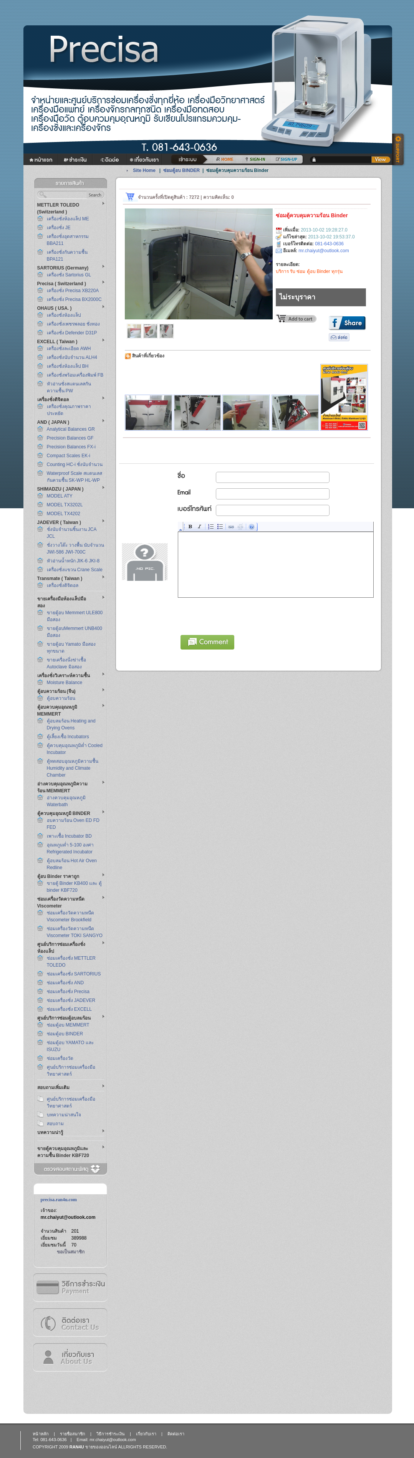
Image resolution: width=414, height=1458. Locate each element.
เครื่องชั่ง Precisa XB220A (73, 290)
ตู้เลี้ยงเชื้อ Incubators (68, 736)
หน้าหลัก (41, 1434)
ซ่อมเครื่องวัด (60, 1058)
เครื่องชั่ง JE (59, 227)
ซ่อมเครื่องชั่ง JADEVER (71, 1000)
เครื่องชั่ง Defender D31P (72, 333)
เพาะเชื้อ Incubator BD (69, 836)
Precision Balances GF (70, 438)
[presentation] (236, 615)
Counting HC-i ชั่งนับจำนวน (75, 464)
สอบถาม (55, 1123)
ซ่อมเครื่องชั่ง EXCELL (69, 1009)
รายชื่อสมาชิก (72, 1434)
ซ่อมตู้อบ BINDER (65, 1033)
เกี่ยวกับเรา (70, 1357)
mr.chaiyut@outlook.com (68, 1217)
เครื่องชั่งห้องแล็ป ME (68, 219)
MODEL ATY (60, 496)
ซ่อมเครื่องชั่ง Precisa (68, 991)
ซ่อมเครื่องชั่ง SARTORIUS (74, 974)
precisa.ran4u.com (59, 1199)
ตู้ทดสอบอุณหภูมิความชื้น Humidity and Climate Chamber (72, 768)
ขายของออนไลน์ (101, 1447)
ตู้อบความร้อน (61, 698)
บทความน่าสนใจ (64, 1114)
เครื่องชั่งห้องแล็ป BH (68, 366)
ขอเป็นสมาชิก (70, 1252)
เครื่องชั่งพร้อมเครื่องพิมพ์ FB (75, 375)
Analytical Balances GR (71, 429)
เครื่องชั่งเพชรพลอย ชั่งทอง (73, 324)
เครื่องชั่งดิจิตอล (62, 585)
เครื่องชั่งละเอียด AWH (69, 348)
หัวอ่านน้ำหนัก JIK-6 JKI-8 (73, 561)
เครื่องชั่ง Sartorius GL (69, 275)
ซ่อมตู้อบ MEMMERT (68, 1025)
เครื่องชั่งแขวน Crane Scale (75, 569)
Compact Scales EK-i (68, 455)
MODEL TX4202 (63, 513)
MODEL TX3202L (65, 504)
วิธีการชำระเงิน (70, 1287)
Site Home (144, 170)
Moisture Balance (65, 682)
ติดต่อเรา (70, 1322)
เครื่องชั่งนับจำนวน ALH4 (72, 357)
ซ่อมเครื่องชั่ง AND (65, 982)
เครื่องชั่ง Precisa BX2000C (74, 299)
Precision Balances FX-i (71, 447)
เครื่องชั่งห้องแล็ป (64, 315)
